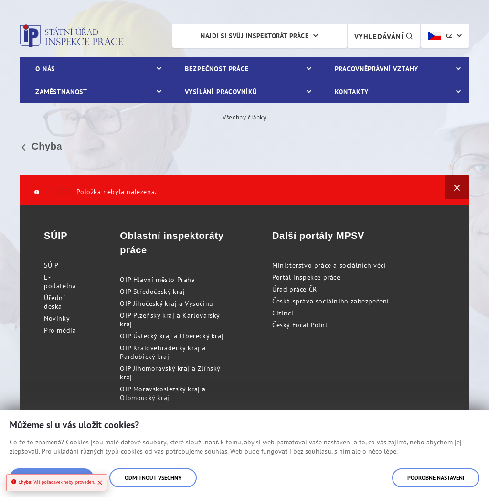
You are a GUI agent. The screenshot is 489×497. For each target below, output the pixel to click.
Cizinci (282, 313)
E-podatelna (60, 281)
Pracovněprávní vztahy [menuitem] (377, 69)
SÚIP (51, 265)
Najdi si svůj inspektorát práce (254, 36)
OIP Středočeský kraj (152, 291)
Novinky (57, 318)
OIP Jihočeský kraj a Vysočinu (166, 303)
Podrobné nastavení (435, 477)
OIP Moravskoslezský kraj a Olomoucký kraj (163, 393)
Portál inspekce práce (306, 277)
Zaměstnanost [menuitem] (61, 91)
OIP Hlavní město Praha (157, 279)
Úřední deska (54, 302)
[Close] (100, 482)
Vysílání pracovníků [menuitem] (221, 91)
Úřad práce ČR (294, 289)
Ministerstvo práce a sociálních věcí (329, 265)
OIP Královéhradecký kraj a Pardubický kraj (163, 352)
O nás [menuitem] (45, 69)
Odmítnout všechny (153, 477)
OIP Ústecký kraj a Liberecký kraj (171, 336)
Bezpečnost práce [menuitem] (216, 69)
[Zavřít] (457, 187)
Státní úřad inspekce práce (71, 36)
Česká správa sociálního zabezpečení (330, 301)
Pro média (60, 330)
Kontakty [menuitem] (352, 91)
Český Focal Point (300, 325)
